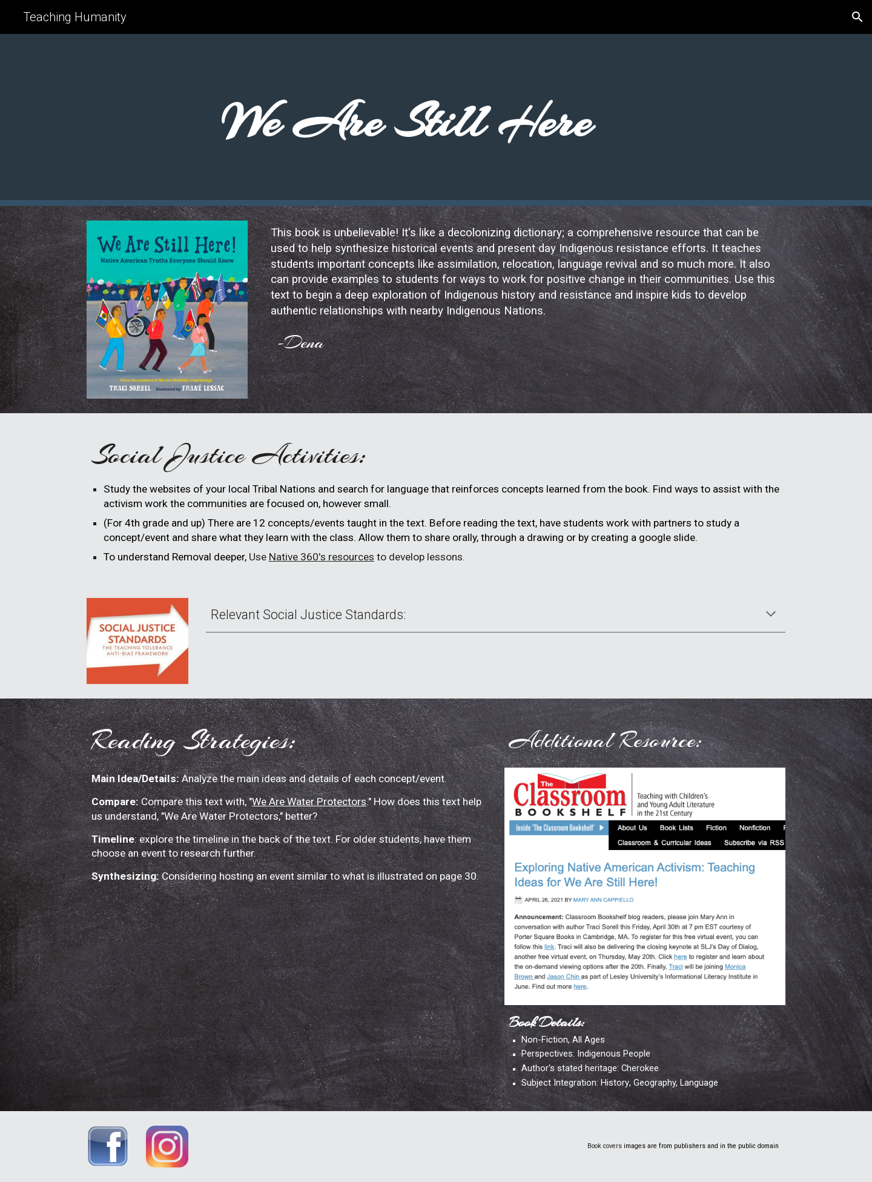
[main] (406, 120)
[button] (857, 17)
